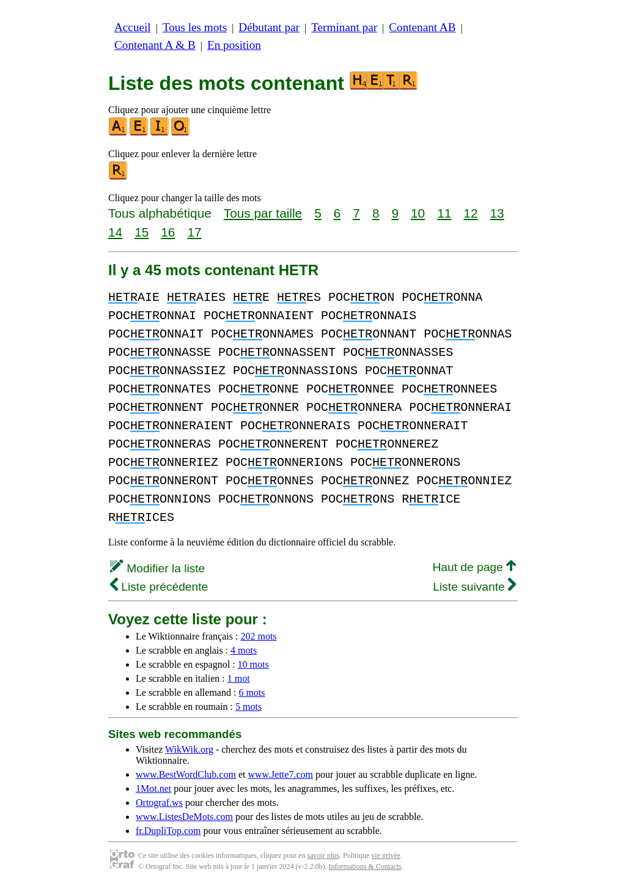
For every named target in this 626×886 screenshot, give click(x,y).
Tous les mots (195, 27)
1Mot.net (153, 788)
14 (115, 232)
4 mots (243, 650)
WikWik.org (189, 749)
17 (194, 232)
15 (141, 232)
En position (234, 45)
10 (418, 213)
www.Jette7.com (280, 774)
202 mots (258, 636)
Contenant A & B (155, 45)
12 (470, 213)
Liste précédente (159, 586)
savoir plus (323, 855)
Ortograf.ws (159, 802)
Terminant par (344, 27)
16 (168, 232)
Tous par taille (263, 213)
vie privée (385, 855)
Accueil (132, 27)
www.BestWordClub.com (186, 774)
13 (497, 213)
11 (444, 213)
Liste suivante (474, 586)
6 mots (251, 692)
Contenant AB (422, 27)
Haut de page (474, 567)
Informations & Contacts (364, 866)
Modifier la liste (157, 568)
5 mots (248, 706)
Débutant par (269, 27)
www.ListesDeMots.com (184, 816)
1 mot (238, 678)
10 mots (253, 664)
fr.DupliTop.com (168, 830)
